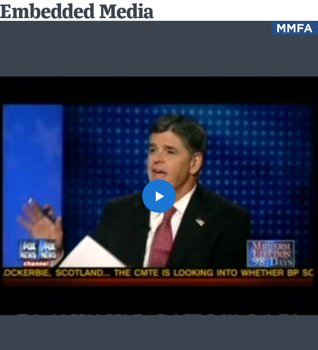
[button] (159, 196)
